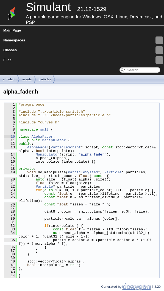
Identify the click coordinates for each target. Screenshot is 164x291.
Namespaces (83, 40)
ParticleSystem (83, 172)
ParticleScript (66, 147)
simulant (9, 79)
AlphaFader (42, 136)
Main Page (12, 30)
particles (45, 79)
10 (9, 136)
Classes (83, 50)
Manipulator (54, 140)
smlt (44, 129)
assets (27, 79)
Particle (112, 172)
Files (83, 60)
